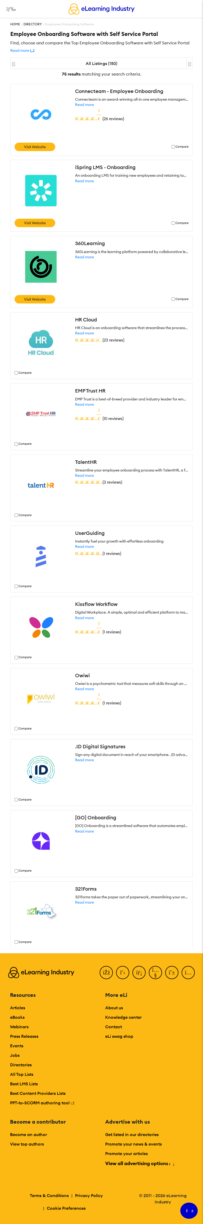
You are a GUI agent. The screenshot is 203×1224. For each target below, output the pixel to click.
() (99, 118)
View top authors (27, 1144)
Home (15, 24)
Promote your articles (126, 1153)
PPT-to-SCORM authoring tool (42, 1102)
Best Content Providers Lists (38, 1093)
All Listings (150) (101, 63)
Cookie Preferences (66, 1208)
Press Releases (24, 1036)
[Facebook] (106, 972)
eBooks (17, 1017)
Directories (21, 1064)
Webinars (19, 1026)
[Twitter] (122, 972)
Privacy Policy (89, 1195)
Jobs (15, 1055)
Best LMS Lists (24, 1083)
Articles (17, 1007)
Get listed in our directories (132, 1134)
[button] (22, 50)
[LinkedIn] (139, 972)
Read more (84, 104)
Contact (113, 1026)
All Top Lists (21, 1074)
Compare (182, 146)
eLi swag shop (119, 1036)
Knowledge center (123, 1017)
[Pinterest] (171, 972)
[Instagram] (188, 972)
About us (114, 1007)
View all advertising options (139, 1163)
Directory (33, 24)
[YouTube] (155, 972)
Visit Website (35, 146)
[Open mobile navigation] (9, 9)
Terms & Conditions (49, 1195)
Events (16, 1045)
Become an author (28, 1134)
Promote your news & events (133, 1144)
